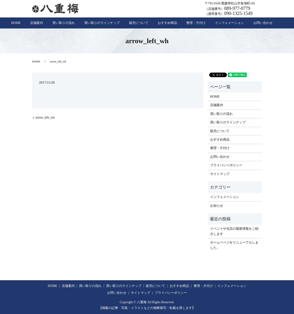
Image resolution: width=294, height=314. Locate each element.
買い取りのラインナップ (108, 23)
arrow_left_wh (45, 117)
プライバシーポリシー (226, 165)
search (254, 23)
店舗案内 (55, 23)
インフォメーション (211, 23)
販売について (138, 23)
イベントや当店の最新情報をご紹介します (234, 231)
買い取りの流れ (76, 23)
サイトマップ (219, 174)
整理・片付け (183, 23)
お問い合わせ (238, 23)
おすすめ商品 (161, 23)
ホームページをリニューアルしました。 (234, 245)
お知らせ (216, 205)
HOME (40, 23)
